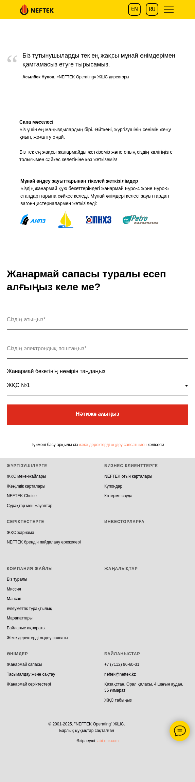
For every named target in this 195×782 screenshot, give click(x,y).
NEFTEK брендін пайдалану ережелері (44, 542)
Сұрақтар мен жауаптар (29, 505)
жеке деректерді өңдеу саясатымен (113, 444)
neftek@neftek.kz (120, 674)
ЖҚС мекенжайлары (26, 476)
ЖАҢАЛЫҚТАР (121, 568)
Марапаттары (20, 618)
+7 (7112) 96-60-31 (121, 664)
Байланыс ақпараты (26, 628)
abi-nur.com (108, 740)
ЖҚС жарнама (20, 532)
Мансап (14, 598)
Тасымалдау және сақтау (31, 674)
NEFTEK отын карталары (128, 476)
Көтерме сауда (118, 495)
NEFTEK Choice (22, 495)
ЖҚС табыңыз (118, 700)
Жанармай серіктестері (29, 684)
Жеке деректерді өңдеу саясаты (37, 637)
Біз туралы (17, 579)
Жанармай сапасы (24, 664)
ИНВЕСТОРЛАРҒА (124, 521)
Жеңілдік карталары (26, 486)
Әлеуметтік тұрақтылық (29, 608)
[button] (168, 9)
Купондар (113, 486)
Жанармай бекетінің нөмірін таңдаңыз (56, 371)
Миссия (14, 589)
